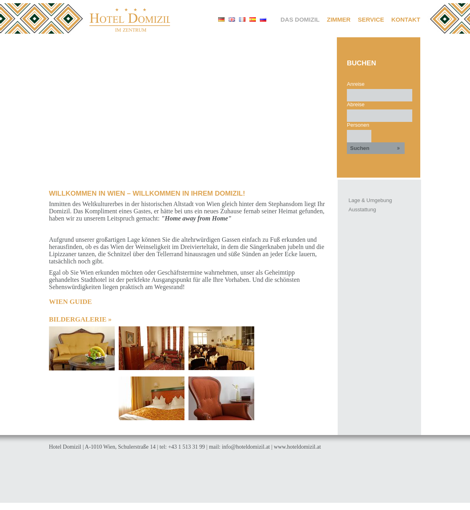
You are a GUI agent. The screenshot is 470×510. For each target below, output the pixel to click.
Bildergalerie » (80, 319)
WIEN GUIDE (70, 302)
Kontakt (405, 19)
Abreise (356, 104)
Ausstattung (362, 209)
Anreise (356, 84)
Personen (358, 125)
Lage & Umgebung (370, 200)
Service (371, 19)
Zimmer (338, 19)
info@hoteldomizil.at (246, 447)
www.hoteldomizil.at (297, 447)
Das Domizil (300, 19)
